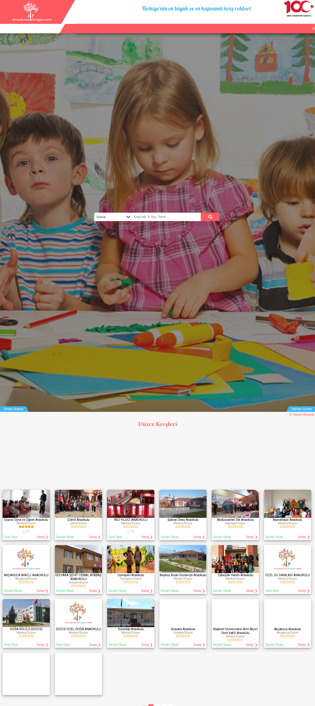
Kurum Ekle (269, 23)
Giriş (308, 23)
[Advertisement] (157, 459)
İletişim (292, 23)
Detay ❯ (42, 537)
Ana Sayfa (245, 23)
